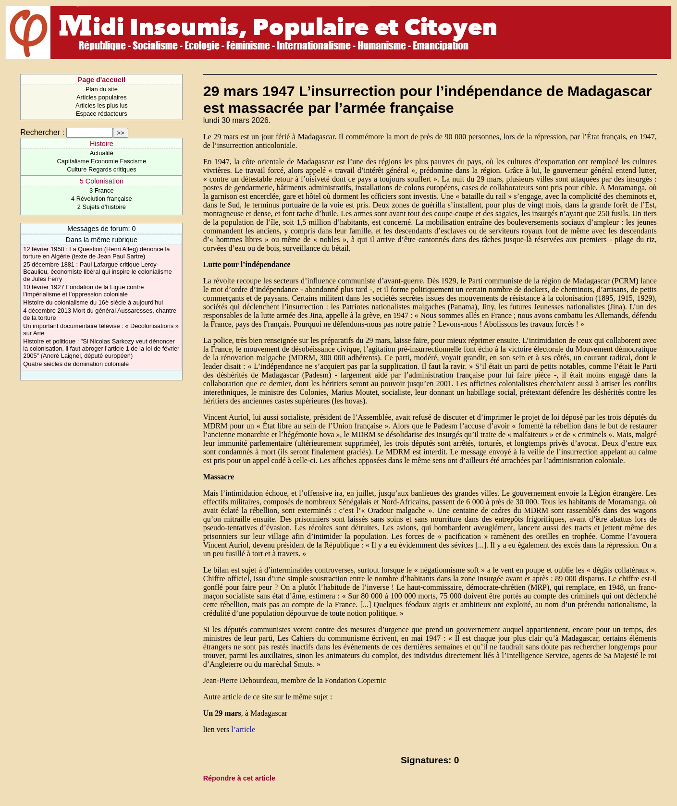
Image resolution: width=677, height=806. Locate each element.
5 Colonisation (101, 181)
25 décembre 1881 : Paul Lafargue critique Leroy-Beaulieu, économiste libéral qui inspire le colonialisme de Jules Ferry (97, 271)
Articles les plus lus (101, 105)
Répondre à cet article (239, 778)
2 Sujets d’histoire (101, 206)
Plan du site (102, 89)
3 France (101, 190)
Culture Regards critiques (101, 169)
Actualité (101, 153)
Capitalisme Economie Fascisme (102, 161)
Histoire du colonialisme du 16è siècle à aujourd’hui (93, 302)
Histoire (101, 143)
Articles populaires (101, 97)
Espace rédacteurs (101, 113)
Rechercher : (42, 132)
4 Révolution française (101, 198)
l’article (243, 729)
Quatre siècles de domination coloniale (76, 363)
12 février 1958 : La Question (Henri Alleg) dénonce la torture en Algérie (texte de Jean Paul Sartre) (96, 252)
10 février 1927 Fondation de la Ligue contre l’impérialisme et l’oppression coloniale (83, 290)
